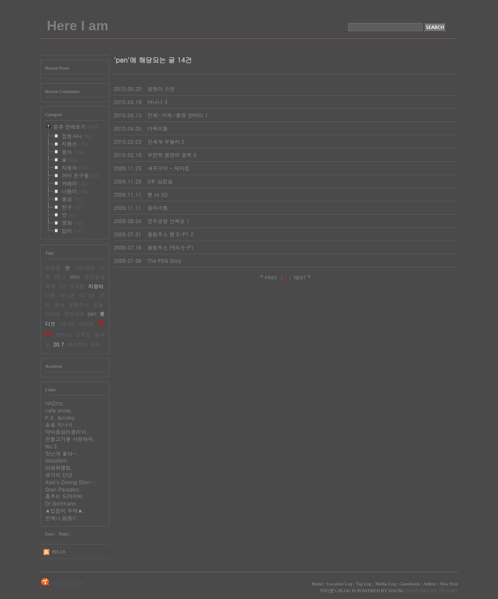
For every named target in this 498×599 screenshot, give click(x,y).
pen (92, 313)
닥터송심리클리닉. (66, 431)
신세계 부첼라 (163, 141)
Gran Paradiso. (63, 489)
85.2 (60, 276)
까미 (75, 276)
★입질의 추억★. (65, 510)
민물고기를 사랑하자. (70, 438)
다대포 (52, 313)
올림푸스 (79, 304)
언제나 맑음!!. (61, 517)
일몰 (98, 304)
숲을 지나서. (60, 424)
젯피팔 (77, 286)
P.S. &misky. (60, 417)
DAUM (396, 590)
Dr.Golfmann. (61, 503)
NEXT (300, 277)
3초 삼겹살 (160, 181)
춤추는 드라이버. (65, 496)
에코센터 (77, 344)
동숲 (60, 304)
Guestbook (410, 583)
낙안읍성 (85, 267)
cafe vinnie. (59, 410)
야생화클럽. (59, 467)
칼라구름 (157, 207)
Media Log (385, 583)
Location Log (339, 583)
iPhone (63, 334)
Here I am (77, 25)
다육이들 (157, 128)
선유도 (83, 334)
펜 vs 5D (157, 194)
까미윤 (327, 590)
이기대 (87, 295)
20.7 (58, 344)
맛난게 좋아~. (61, 453)
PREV (271, 277)
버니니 (155, 101)
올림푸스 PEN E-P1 (170, 247)
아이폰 (86, 323)
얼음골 (52, 267)
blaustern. (57, 460)
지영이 (96, 286)
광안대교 (74, 313)
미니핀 (67, 295)
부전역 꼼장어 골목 (169, 154)
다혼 (50, 295)
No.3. (52, 446)
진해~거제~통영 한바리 (175, 115)
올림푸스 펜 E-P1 (168, 234)
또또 (96, 344)
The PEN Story (164, 260)
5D (62, 286)
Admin (429, 583)
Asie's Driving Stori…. (71, 482)
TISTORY (62, 583)
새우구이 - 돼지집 (168, 168)
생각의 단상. (60, 474)
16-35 (67, 323)
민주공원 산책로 (166, 220)
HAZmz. (54, 403)
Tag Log (363, 583)
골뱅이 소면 (161, 88)
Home (317, 583)
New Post (449, 583)
